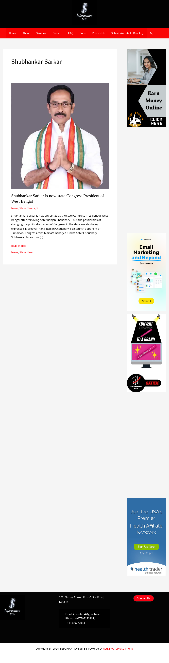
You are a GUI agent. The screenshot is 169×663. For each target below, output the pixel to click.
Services (38, 33)
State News (26, 208)
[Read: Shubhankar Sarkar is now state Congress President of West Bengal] (60, 136)
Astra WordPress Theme (118, 648)
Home (12, 33)
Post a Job (90, 33)
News (14, 208)
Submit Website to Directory (118, 33)
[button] (141, 33)
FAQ (65, 33)
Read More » (19, 246)
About (24, 33)
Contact (52, 33)
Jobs (76, 33)
